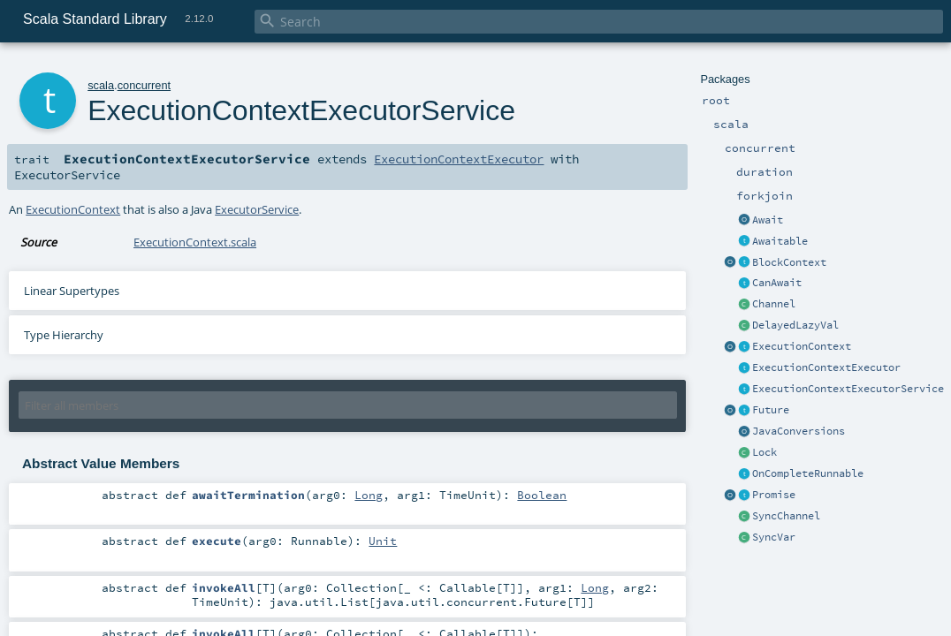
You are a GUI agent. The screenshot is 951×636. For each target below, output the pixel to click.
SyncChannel (786, 516)
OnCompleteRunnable (808, 473)
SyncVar (773, 537)
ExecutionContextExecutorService (848, 388)
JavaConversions (798, 431)
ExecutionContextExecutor (826, 367)
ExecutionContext (801, 346)
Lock (764, 452)
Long (368, 495)
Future (770, 410)
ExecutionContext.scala (194, 242)
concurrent (144, 85)
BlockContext (789, 262)
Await (767, 220)
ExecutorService (257, 209)
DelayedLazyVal (795, 325)
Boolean (542, 495)
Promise (773, 494)
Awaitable (780, 241)
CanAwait (777, 282)
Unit (383, 541)
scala (100, 85)
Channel (773, 304)
